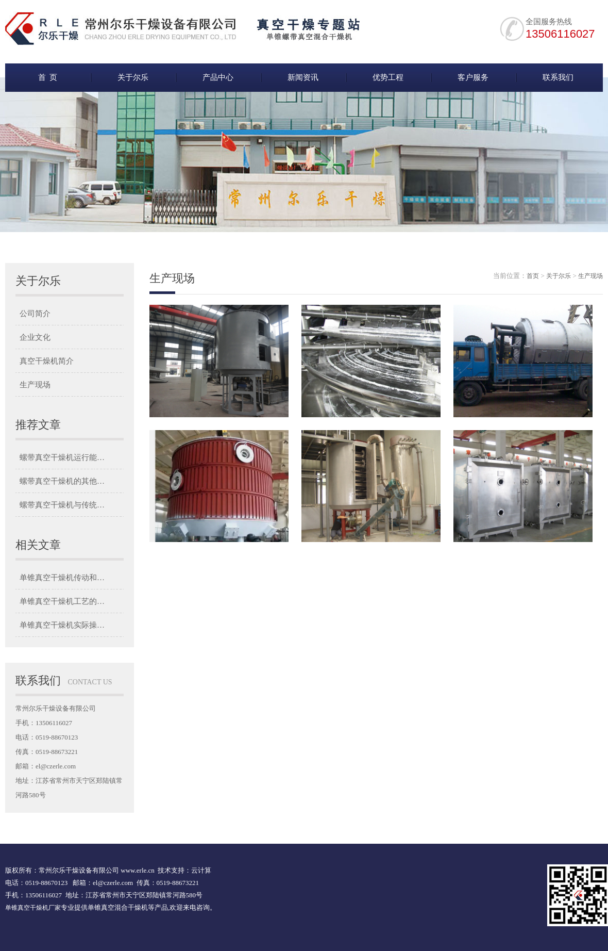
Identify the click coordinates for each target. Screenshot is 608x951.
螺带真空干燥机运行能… (62, 457)
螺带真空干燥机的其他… (62, 481)
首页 (533, 276)
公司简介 (35, 313)
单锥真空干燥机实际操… (62, 625)
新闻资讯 (303, 77)
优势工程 (388, 77)
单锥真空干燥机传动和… (62, 577)
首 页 (48, 77)
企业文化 (35, 337)
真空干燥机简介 (47, 361)
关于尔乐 (132, 77)
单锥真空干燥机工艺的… (62, 601)
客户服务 (473, 77)
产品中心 (217, 77)
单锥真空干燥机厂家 (33, 907)
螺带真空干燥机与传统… (62, 505)
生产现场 (35, 385)
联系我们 (558, 77)
